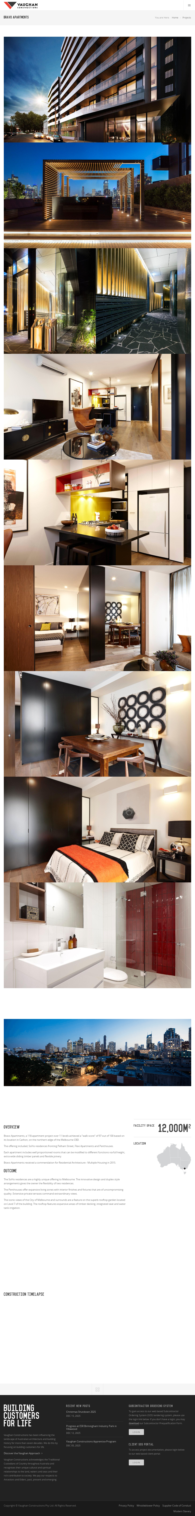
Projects (186, 17)
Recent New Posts (78, 1406)
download (134, 1423)
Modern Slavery (182, 1511)
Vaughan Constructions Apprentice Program (91, 1441)
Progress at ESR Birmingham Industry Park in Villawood (91, 1427)
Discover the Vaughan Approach (23, 1453)
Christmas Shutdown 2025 (81, 1411)
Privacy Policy (126, 1505)
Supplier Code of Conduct (176, 1505)
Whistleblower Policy (148, 1505)
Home (175, 17)
